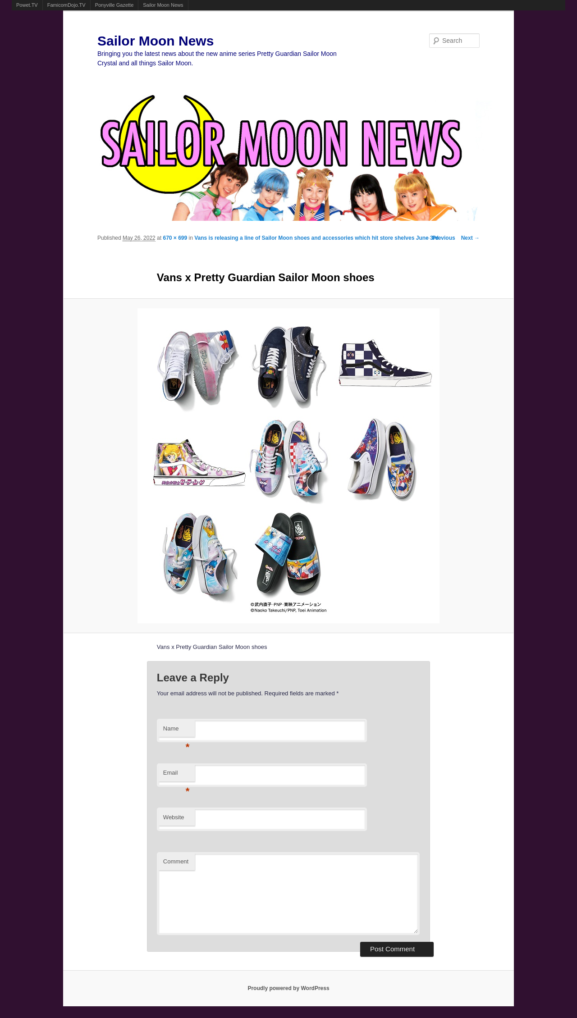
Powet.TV (27, 5)
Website (173, 817)
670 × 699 (175, 238)
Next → (470, 238)
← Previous (440, 238)
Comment (175, 861)
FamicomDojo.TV (66, 5)
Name (176, 731)
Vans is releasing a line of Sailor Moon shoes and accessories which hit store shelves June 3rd (316, 238)
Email (176, 775)
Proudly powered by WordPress (288, 988)
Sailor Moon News (163, 5)
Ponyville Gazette (114, 5)
